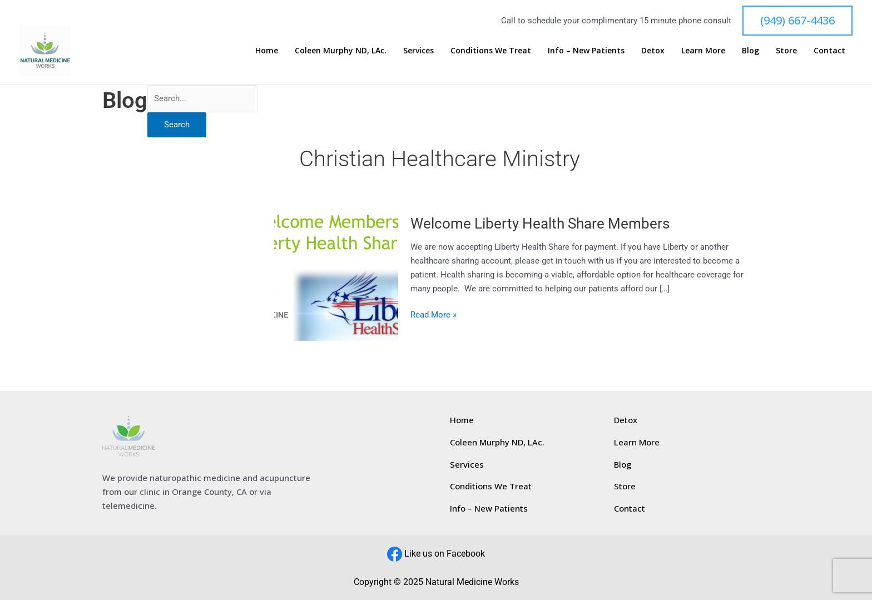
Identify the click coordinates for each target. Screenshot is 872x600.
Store (795, 50)
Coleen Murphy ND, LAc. (389, 50)
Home (320, 50)
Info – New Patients (617, 50)
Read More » (433, 314)
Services (461, 50)
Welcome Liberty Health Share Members (540, 223)
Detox (679, 50)
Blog (765, 50)
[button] (797, 21)
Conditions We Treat (528, 50)
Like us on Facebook (444, 553)
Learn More (724, 50)
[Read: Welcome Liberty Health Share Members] (336, 271)
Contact (833, 50)
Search (177, 125)
